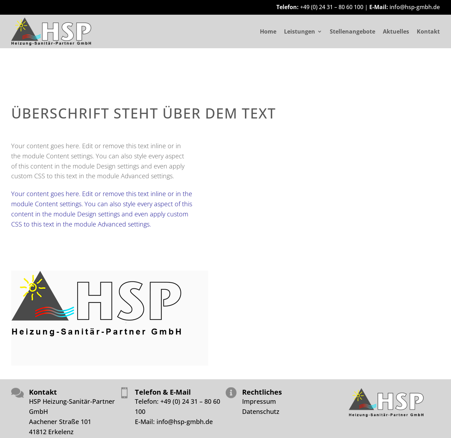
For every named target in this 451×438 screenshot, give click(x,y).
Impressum (259, 401)
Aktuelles (396, 32)
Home (268, 32)
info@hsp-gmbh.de (415, 7)
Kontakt (428, 32)
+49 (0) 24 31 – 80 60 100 (331, 7)
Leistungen (299, 32)
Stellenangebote (352, 32)
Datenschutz (260, 411)
